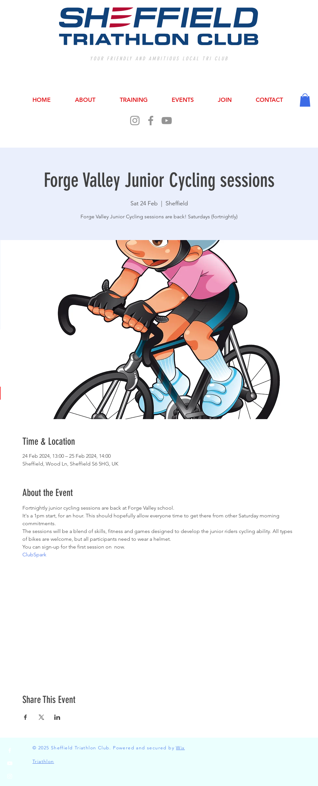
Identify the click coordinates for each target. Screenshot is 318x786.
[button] (305, 100)
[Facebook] (150, 120)
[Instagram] (134, 120)
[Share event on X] (41, 717)
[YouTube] (166, 120)
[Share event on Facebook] (25, 717)
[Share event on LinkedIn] (57, 717)
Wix (180, 748)
